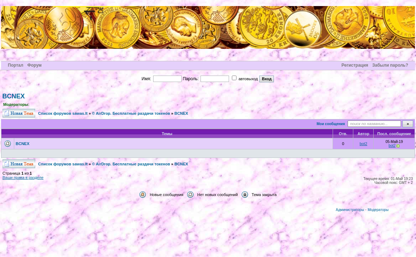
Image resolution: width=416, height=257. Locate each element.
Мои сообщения (331, 124)
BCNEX (13, 96)
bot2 (363, 144)
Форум (34, 65)
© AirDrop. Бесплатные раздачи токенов (131, 113)
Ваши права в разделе (22, 177)
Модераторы (378, 210)
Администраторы (350, 210)
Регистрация (355, 65)
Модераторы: (16, 104)
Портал (15, 65)
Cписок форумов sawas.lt (63, 113)
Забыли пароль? (390, 65)
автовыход (245, 79)
